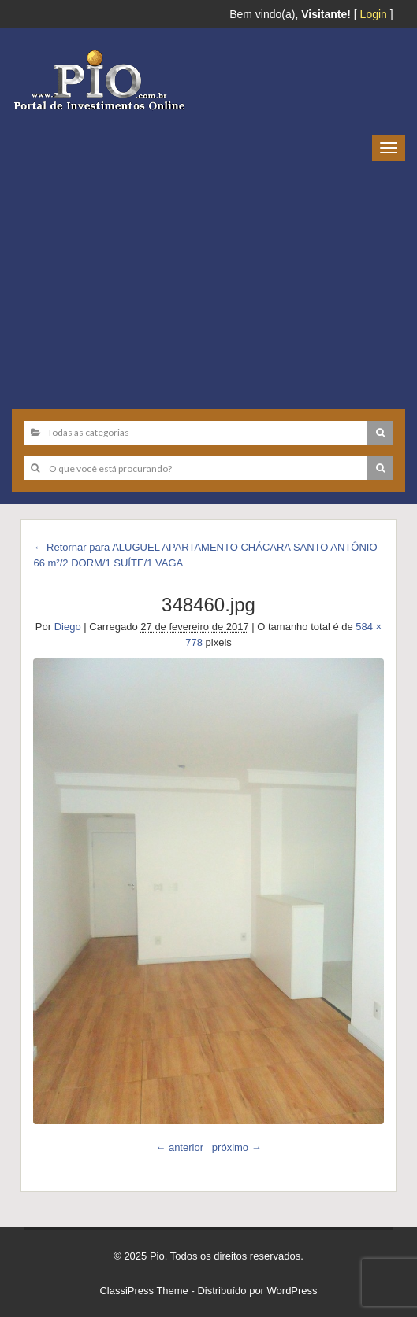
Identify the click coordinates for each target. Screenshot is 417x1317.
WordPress (292, 1291)
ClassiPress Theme (143, 1291)
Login (373, 14)
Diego (67, 627)
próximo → (237, 1147)
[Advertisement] (208, 279)
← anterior (179, 1147)
